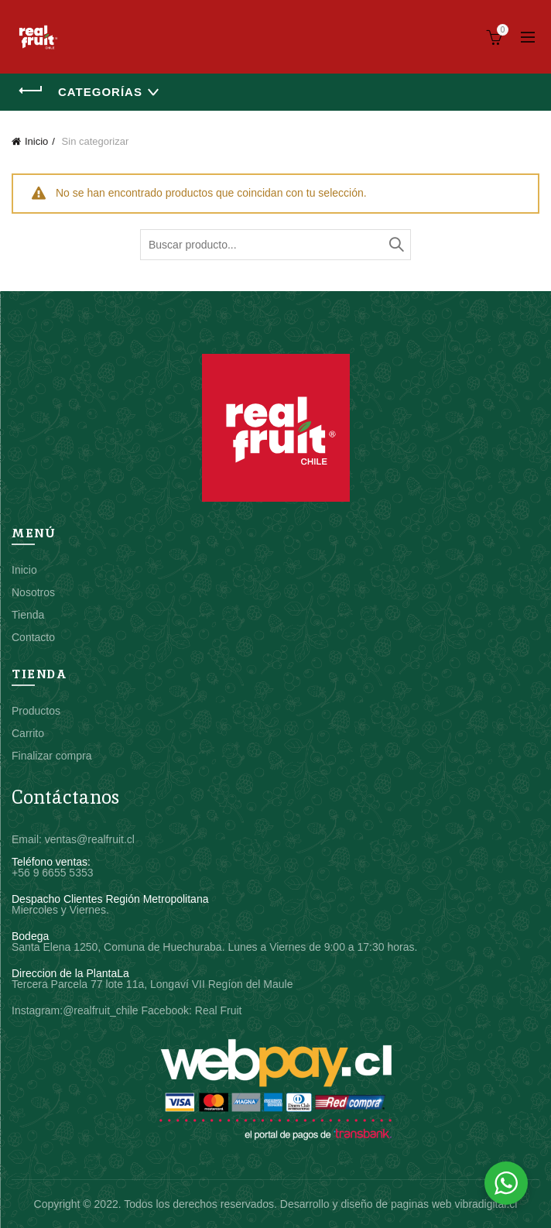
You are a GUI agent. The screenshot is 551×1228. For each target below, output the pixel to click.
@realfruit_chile (100, 1010)
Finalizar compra (51, 755)
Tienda (28, 615)
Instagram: (37, 1010)
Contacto (33, 637)
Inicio (36, 141)
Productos (36, 711)
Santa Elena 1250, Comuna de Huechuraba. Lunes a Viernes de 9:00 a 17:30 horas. (214, 947)
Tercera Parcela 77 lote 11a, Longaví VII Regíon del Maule (152, 984)
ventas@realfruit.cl (90, 839)
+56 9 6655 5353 (53, 872)
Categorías (100, 91)
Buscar (395, 244)
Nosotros (33, 592)
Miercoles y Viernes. (60, 910)
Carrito (28, 733)
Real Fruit (218, 1010)
